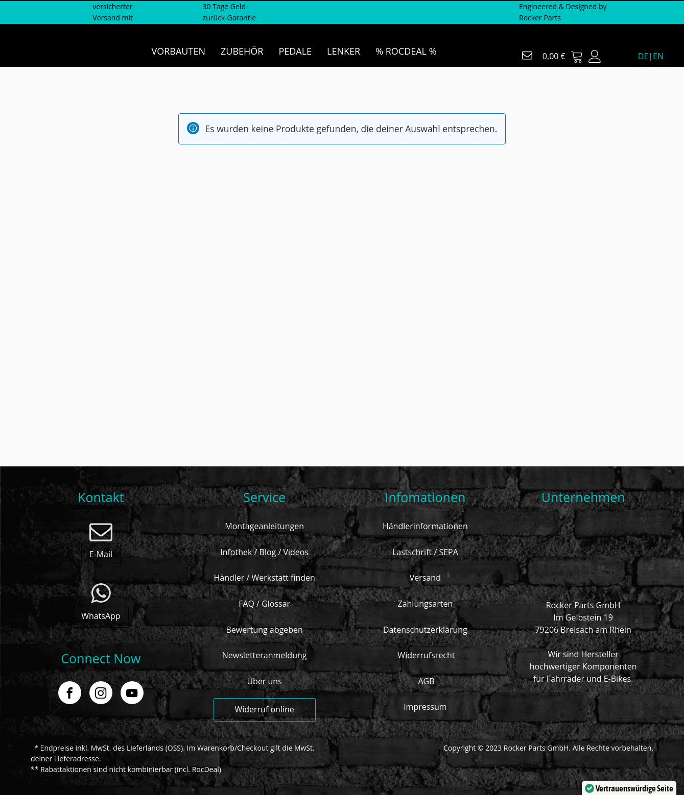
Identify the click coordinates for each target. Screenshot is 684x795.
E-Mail (100, 554)
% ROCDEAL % (405, 51)
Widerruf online (264, 709)
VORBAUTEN (178, 51)
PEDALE (295, 51)
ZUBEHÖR (242, 51)
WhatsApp (101, 616)
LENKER (343, 51)
